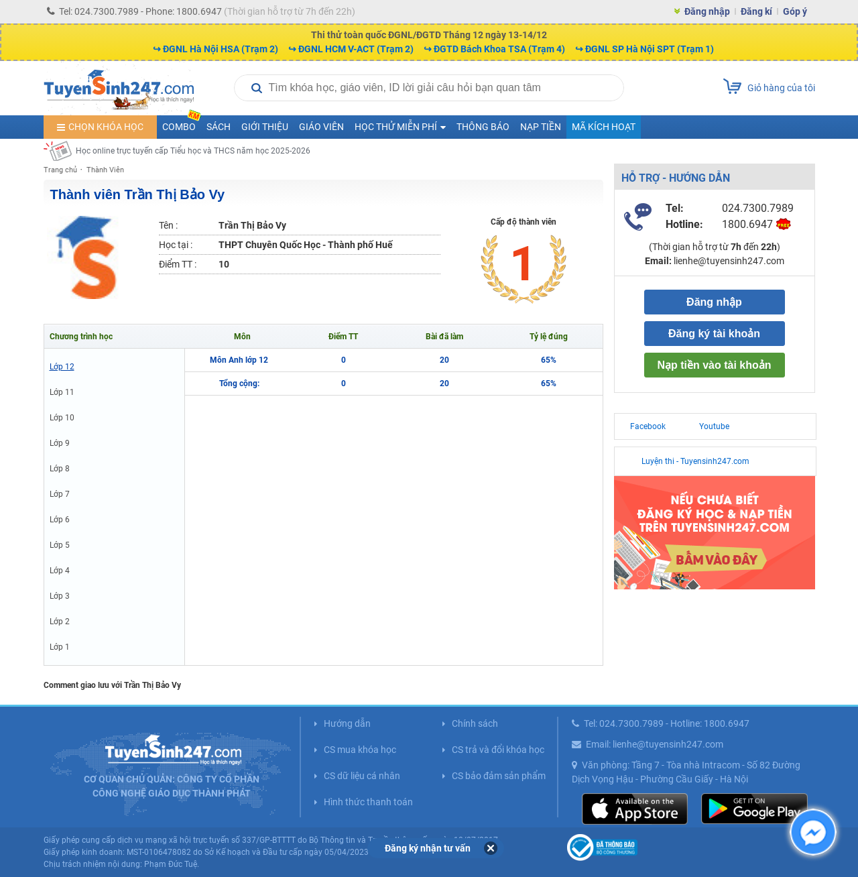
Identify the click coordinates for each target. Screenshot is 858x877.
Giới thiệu (264, 126)
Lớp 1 (60, 647)
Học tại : (175, 244)
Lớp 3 (60, 596)
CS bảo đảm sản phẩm (499, 775)
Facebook (648, 426)
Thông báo (482, 126)
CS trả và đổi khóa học (498, 749)
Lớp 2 (60, 621)
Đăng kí (756, 11)
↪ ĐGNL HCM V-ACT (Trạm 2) (351, 49)
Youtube (714, 426)
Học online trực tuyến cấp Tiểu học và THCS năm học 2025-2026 (193, 151)
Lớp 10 (62, 417)
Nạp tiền (540, 126)
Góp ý (795, 11)
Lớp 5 (60, 545)
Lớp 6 (60, 519)
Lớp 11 (62, 392)
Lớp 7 (60, 494)
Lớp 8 (60, 468)
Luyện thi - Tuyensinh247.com (695, 461)
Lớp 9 (60, 443)
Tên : (168, 225)
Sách (218, 126)
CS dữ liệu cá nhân (362, 775)
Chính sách (475, 723)
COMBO (181, 123)
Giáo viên (321, 126)
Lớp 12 (62, 366)
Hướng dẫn (347, 723)
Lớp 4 (60, 570)
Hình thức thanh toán (368, 802)
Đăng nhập (707, 11)
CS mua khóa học (360, 749)
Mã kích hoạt (603, 126)
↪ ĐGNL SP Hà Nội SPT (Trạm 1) (644, 49)
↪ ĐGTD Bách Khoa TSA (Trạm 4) (494, 49)
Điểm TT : (177, 264)
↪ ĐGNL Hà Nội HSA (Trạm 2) (215, 49)
